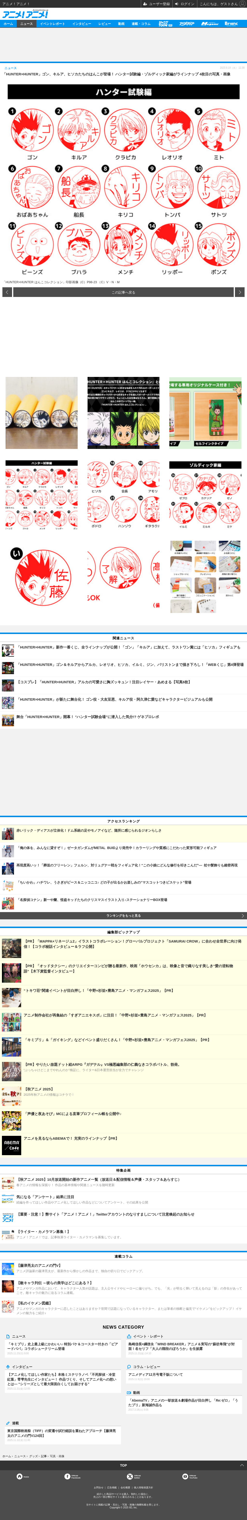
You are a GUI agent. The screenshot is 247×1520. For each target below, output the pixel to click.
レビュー (104, 23)
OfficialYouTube (193, 1476)
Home (26, 1477)
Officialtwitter (137, 1476)
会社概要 (125, 1487)
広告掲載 (112, 1487)
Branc (231, 23)
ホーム (8, 23)
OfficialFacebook (75, 1476)
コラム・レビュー (146, 1366)
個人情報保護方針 (143, 1487)
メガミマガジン (210, 23)
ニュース (26, 23)
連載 (15, 1423)
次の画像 (240, 292)
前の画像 (7, 292)
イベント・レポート (148, 1336)
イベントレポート (52, 23)
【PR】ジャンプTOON (165, 23)
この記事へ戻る (123, 292)
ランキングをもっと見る (123, 915)
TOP (123, 1465)
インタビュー (81, 23)
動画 (121, 23)
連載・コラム (141, 23)
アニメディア (187, 23)
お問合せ (98, 1487)
